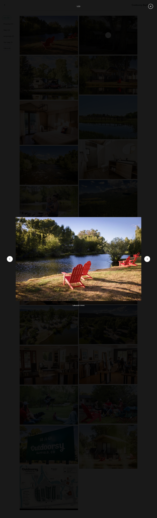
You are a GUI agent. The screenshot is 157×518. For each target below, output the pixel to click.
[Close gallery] (150, 6)
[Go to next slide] (147, 259)
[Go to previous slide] (10, 259)
